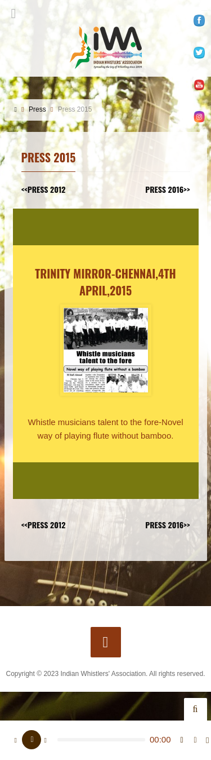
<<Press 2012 (43, 189)
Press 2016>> (167, 189)
